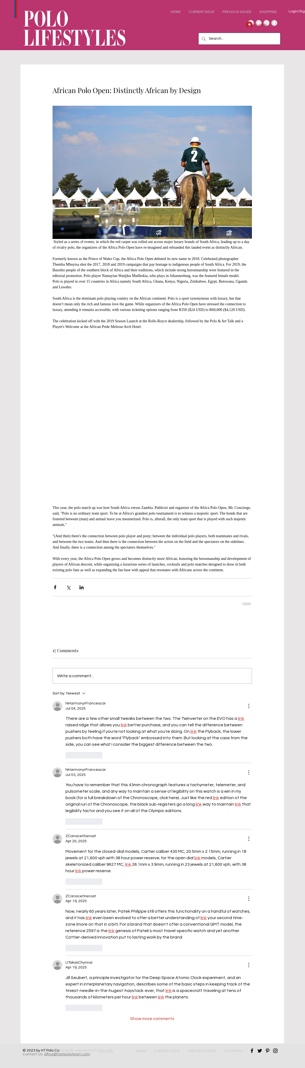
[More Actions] (248, 706)
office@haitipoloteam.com (67, 1054)
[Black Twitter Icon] (260, 1051)
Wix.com (106, 1050)
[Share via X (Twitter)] (68, 587)
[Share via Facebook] (55, 587)
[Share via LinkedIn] (81, 587)
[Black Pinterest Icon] (268, 1051)
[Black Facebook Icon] (252, 1051)
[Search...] (239, 38)
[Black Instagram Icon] (275, 1051)
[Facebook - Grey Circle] (274, 23)
